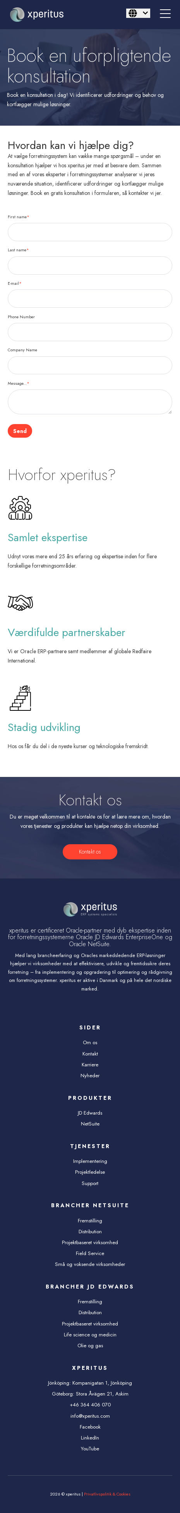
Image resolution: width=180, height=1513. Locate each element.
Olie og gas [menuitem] (90, 1345)
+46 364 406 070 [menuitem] (90, 1404)
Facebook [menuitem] (90, 1427)
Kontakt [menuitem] (90, 1053)
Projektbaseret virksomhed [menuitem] (90, 1242)
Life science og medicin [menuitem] (90, 1334)
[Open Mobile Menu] (165, 14)
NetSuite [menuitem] (90, 1123)
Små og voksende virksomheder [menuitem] (90, 1264)
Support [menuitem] (90, 1183)
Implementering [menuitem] (90, 1161)
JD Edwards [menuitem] (90, 1113)
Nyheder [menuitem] (90, 1075)
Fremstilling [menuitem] (90, 1220)
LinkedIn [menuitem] (90, 1437)
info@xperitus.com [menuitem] (90, 1416)
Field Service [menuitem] (90, 1253)
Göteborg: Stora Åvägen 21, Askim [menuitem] (90, 1393)
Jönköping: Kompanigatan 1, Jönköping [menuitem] (90, 1383)
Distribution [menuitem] (90, 1231)
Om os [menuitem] (90, 1042)
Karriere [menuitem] (90, 1064)
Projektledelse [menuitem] (90, 1172)
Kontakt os (90, 852)
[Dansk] (138, 13)
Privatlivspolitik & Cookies (107, 1494)
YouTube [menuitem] (90, 1448)
